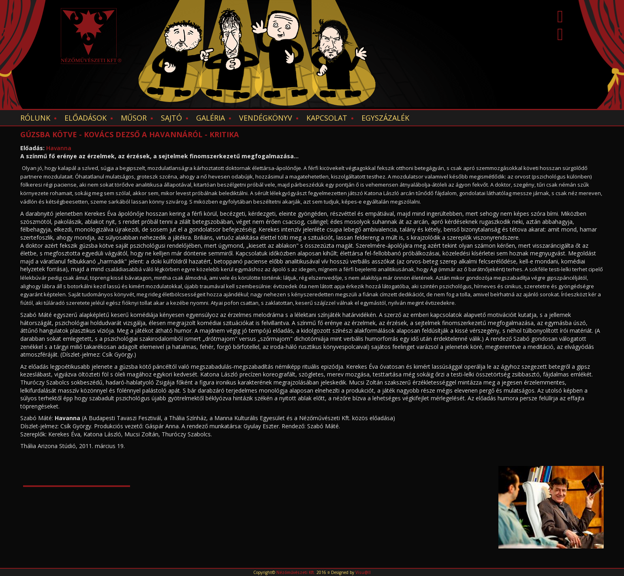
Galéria (210, 118)
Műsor (134, 118)
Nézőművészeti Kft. (295, 572)
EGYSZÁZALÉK (385, 118)
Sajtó (171, 118)
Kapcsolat (326, 118)
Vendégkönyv (265, 118)
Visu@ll (363, 572)
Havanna (58, 148)
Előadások (85, 118)
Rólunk (35, 118)
